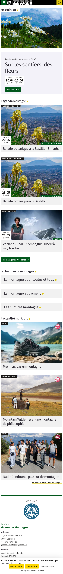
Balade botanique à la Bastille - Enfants (31, 148)
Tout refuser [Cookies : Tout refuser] (31, 566)
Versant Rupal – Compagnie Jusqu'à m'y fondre (29, 246)
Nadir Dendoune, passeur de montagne (31, 476)
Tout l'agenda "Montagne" (16, 259)
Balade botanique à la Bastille (24, 201)
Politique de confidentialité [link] (32, 570)
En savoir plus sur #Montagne (47, 482)
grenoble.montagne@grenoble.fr (14, 545)
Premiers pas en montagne (22, 366)
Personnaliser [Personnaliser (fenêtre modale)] (47, 566)
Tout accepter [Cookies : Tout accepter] (16, 566)
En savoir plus (13, 89)
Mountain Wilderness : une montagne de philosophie (29, 421)
